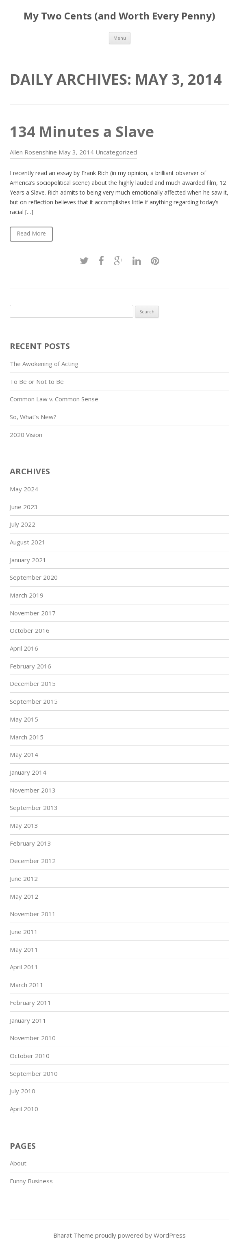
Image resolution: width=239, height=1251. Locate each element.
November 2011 (33, 914)
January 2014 (28, 772)
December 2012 (33, 861)
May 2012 (24, 896)
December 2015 (33, 683)
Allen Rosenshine (33, 152)
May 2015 (24, 719)
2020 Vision (26, 435)
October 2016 (30, 630)
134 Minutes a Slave (82, 131)
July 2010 (22, 1091)
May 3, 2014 (76, 152)
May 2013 (24, 825)
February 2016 (30, 666)
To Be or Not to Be (37, 381)
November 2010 (33, 1038)
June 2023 (24, 507)
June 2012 (24, 878)
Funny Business (31, 1181)
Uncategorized (116, 152)
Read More (31, 233)
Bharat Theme (74, 1235)
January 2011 (28, 1020)
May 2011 (24, 949)
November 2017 (33, 613)
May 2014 (24, 754)
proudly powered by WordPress (140, 1235)
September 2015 (34, 701)
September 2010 (34, 1073)
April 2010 (24, 1109)
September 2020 (34, 577)
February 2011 (30, 1002)
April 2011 (24, 967)
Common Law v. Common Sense (54, 399)
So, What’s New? (33, 417)
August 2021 (28, 542)
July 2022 (22, 524)
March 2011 (26, 985)
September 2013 (34, 807)
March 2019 (26, 595)
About (18, 1163)
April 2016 (24, 648)
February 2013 (30, 843)
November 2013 (33, 790)
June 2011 (24, 932)
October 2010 (30, 1056)
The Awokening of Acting (44, 364)
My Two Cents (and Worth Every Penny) (119, 16)
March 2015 (26, 737)
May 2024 (24, 489)
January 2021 (28, 560)
